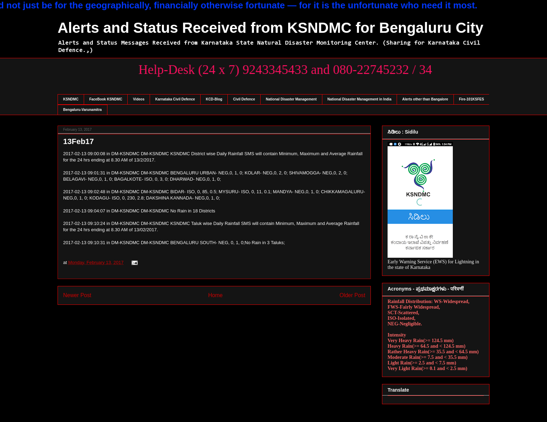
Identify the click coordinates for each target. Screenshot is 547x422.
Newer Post (77, 295)
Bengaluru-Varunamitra (82, 110)
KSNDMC (70, 99)
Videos (138, 99)
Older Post (352, 295)
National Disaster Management (291, 99)
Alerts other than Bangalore (425, 99)
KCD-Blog (214, 99)
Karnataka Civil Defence (175, 99)
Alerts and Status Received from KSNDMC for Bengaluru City (271, 28)
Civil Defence (244, 99)
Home (215, 295)
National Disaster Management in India (359, 99)
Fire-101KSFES (471, 99)
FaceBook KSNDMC (105, 99)
